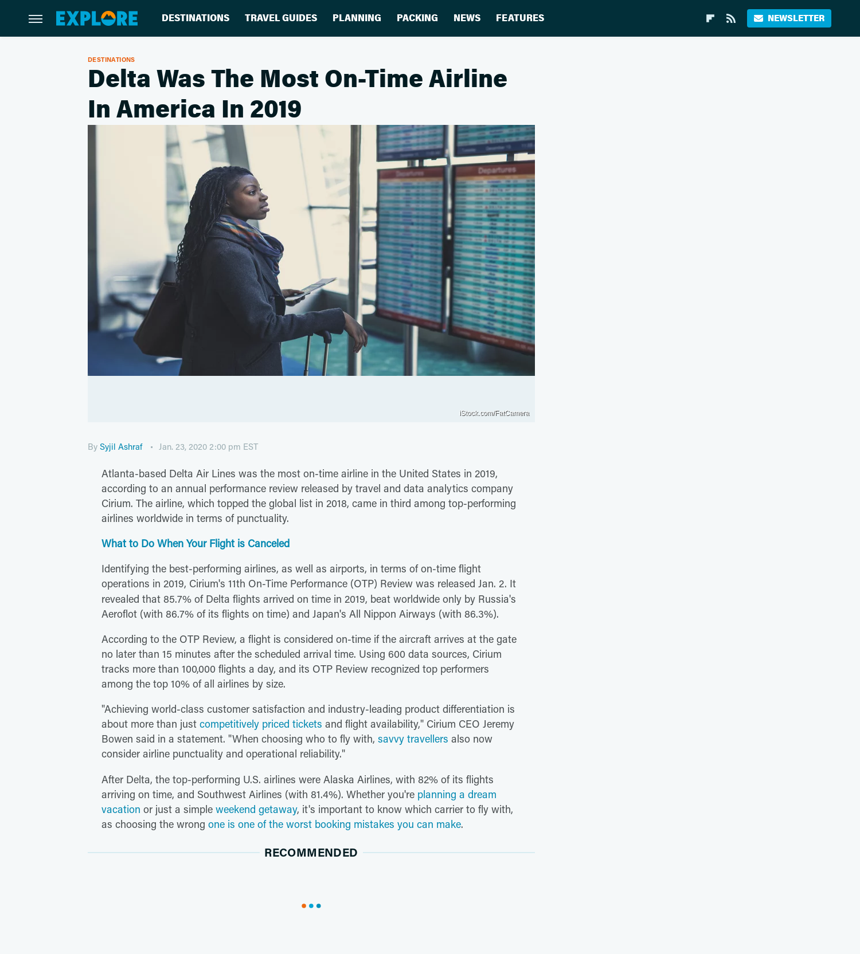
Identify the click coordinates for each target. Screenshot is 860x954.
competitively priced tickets (261, 724)
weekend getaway (256, 809)
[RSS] (731, 18)
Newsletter (789, 18)
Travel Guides (281, 18)
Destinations (195, 18)
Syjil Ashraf (121, 446)
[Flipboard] (710, 18)
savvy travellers (413, 738)
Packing (417, 18)
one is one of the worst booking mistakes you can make (334, 824)
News (467, 18)
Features (520, 18)
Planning (357, 18)
